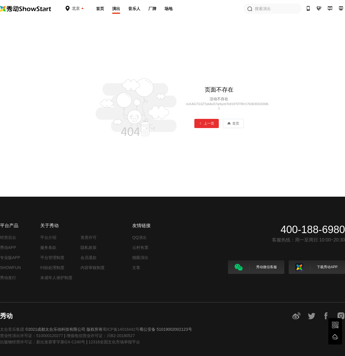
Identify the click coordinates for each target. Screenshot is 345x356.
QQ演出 (139, 237)
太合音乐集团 (12, 329)
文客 (136, 267)
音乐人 (134, 8)
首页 (100, 8)
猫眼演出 (140, 257)
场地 (168, 8)
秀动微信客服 (256, 267)
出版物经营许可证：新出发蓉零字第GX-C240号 (42, 342)
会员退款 (88, 257)
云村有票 (140, 247)
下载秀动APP (316, 267)
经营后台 (8, 237)
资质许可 (88, 237)
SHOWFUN (10, 267)
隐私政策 (88, 247)
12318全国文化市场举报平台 (114, 342)
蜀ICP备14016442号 (121, 329)
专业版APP (10, 257)
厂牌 (152, 8)
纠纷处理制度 (52, 267)
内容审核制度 (92, 267)
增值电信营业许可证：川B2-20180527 (100, 335)
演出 (116, 8)
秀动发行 (8, 277)
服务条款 (48, 247)
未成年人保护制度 (56, 277)
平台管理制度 (52, 257)
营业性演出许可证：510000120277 (31, 335)
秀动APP (8, 247)
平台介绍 (48, 237)
